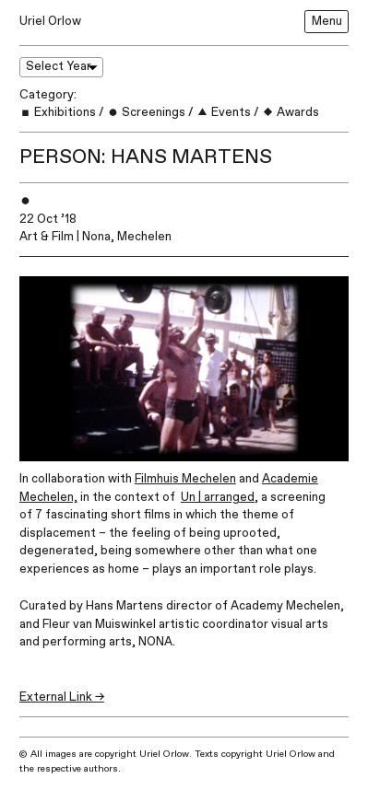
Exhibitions (57, 112)
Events (223, 112)
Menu (327, 21)
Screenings (146, 112)
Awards (290, 112)
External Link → (61, 697)
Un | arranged (218, 497)
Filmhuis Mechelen (185, 478)
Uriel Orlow (50, 21)
